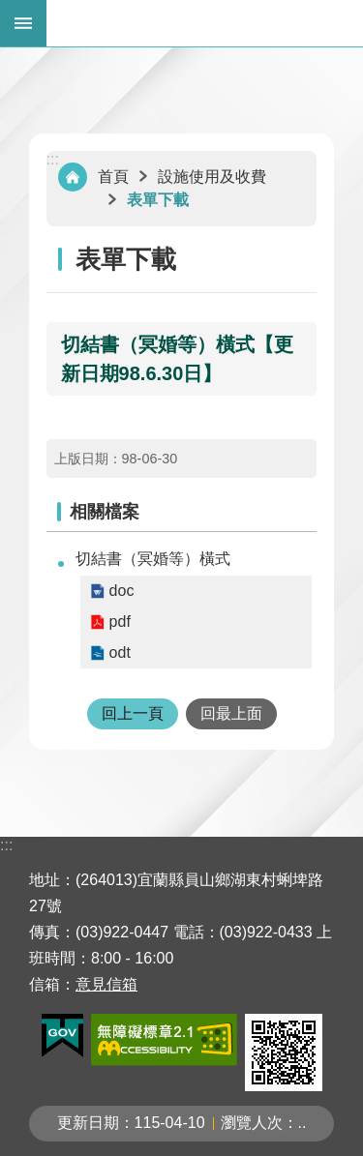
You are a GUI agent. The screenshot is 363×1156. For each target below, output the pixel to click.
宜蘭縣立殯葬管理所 (204, 23)
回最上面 (231, 713)
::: (52, 159)
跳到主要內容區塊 (10, 10)
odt (120, 652)
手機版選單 (23, 23)
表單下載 (158, 200)
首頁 (113, 176)
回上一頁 (133, 713)
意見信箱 (106, 984)
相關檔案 (104, 511)
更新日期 (88, 1122)
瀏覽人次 (252, 1122)
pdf (120, 621)
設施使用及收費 (212, 176)
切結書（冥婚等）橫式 (153, 558)
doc (122, 590)
